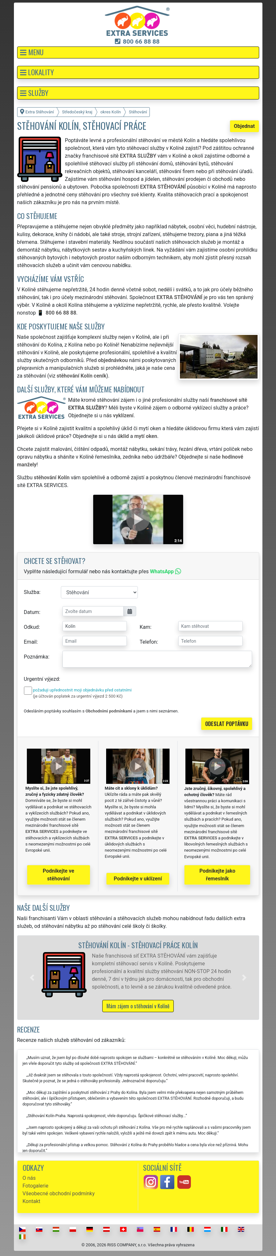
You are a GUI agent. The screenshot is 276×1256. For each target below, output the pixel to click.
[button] (138, 52)
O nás (29, 1178)
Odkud (31, 627)
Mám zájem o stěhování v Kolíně (138, 1006)
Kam (145, 627)
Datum (31, 612)
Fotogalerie (36, 1186)
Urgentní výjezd (41, 679)
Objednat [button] (244, 126)
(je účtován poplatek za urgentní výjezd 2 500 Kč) (78, 696)
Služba (31, 592)
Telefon (148, 642)
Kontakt (31, 1201)
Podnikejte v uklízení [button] (138, 879)
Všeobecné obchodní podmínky (59, 1193)
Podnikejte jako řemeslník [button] (217, 875)
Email (30, 642)
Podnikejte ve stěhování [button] (58, 875)
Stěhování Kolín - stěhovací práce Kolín (138, 944)
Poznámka (36, 657)
